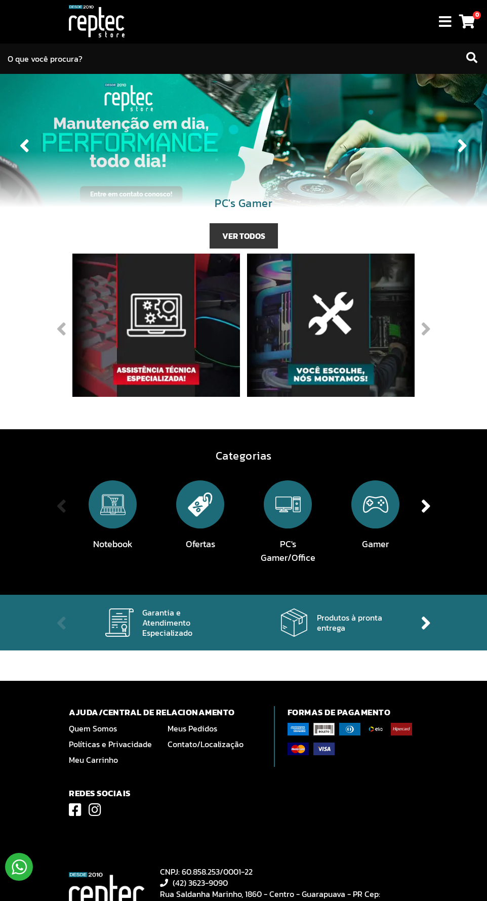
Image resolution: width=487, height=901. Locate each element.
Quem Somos (93, 728)
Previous (24, 146)
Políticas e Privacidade (110, 744)
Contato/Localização (205, 744)
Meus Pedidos (192, 728)
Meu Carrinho (93, 760)
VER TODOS (243, 236)
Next (462, 146)
